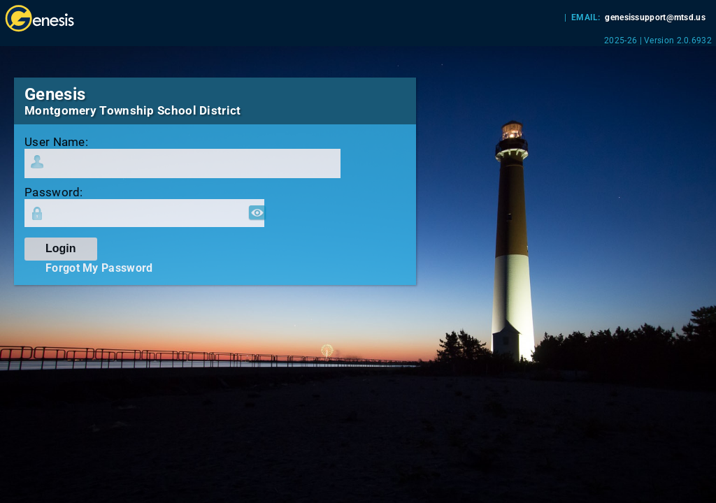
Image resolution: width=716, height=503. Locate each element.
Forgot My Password (98, 268)
